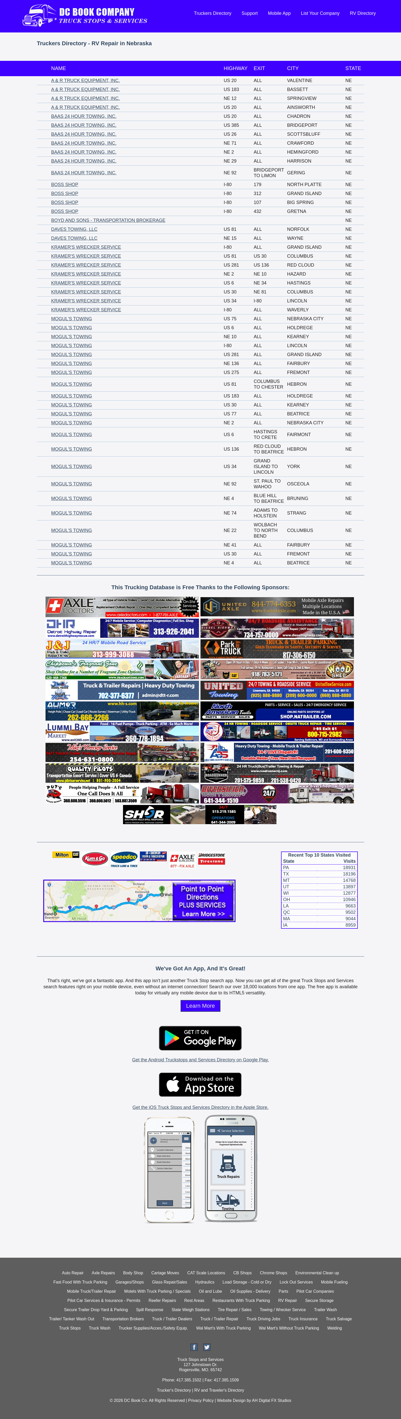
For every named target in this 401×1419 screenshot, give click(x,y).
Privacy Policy (201, 1400)
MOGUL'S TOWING (71, 318)
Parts (283, 1291)
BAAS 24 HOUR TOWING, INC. (83, 116)
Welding (334, 1328)
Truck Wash (99, 1328)
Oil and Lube (210, 1291)
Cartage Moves (165, 1273)
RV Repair (287, 1300)
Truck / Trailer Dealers (172, 1319)
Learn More (200, 1006)
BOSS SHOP (64, 184)
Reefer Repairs (162, 1300)
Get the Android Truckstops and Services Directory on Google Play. (200, 1059)
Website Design (231, 1400)
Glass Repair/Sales (169, 1282)
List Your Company (320, 13)
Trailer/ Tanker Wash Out (71, 1319)
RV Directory (363, 13)
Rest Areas (194, 1300)
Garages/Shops (129, 1282)
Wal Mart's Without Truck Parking (289, 1328)
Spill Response (149, 1310)
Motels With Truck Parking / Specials (157, 1291)
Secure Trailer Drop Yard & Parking (96, 1310)
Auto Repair (73, 1273)
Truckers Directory (212, 13)
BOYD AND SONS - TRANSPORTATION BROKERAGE (108, 220)
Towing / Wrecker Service (283, 1310)
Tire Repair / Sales (235, 1310)
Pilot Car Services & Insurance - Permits (104, 1300)
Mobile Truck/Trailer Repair (91, 1291)
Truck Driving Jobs (263, 1319)
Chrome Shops (273, 1273)
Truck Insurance (303, 1319)
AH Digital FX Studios (271, 1400)
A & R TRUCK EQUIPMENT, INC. (85, 80)
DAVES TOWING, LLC (74, 229)
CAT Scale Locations (206, 1273)
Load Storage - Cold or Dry (246, 1282)
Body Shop (133, 1273)
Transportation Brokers (123, 1319)
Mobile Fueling (334, 1282)
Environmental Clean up (317, 1273)
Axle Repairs (103, 1273)
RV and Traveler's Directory (219, 1390)
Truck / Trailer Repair (219, 1319)
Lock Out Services (296, 1282)
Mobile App (279, 13)
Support (250, 13)
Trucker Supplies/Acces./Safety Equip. (153, 1328)
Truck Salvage (339, 1319)
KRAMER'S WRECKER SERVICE (86, 247)
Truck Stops (70, 1328)
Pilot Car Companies (315, 1291)
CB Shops (242, 1273)
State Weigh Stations (191, 1310)
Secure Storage (319, 1300)
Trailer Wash (325, 1310)
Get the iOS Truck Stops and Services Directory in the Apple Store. (200, 1107)
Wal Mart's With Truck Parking (223, 1328)
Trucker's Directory (174, 1390)
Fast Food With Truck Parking (80, 1282)
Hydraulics (205, 1282)
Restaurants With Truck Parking (241, 1300)
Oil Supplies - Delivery (250, 1291)
